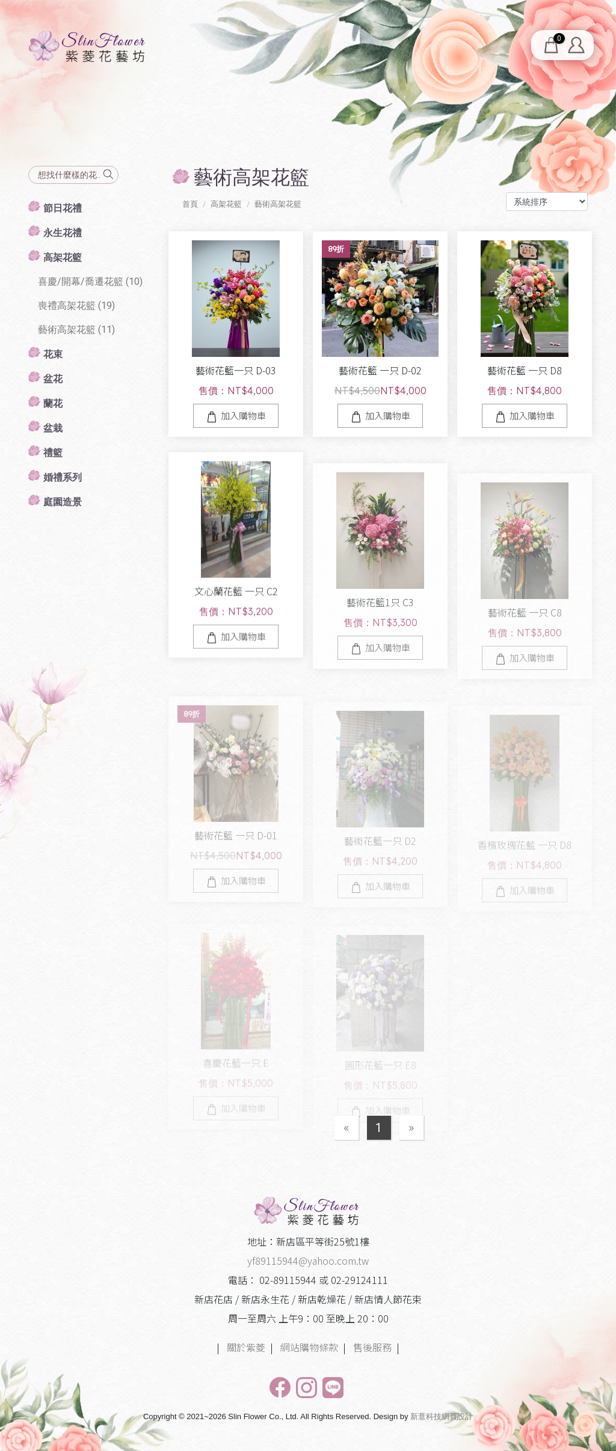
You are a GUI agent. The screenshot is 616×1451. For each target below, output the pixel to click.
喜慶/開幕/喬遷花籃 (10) (90, 281)
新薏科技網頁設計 (441, 1416)
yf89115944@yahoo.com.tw (308, 1260)
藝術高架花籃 (277, 203)
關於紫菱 (246, 1347)
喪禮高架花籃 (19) (76, 305)
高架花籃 (226, 203)
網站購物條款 (309, 1347)
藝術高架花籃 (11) (76, 329)
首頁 (190, 203)
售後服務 (372, 1347)
